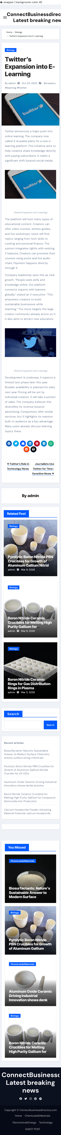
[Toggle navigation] (5, 17)
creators (51, 83)
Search (13, 714)
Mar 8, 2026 (28, 631)
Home (18, 1115)
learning (11, 87)
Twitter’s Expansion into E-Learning (30, 67)
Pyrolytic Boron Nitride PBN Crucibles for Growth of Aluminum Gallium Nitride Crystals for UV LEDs (30, 563)
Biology (11, 50)
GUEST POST (32, 1129)
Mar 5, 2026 (28, 692)
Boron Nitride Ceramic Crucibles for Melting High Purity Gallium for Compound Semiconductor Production (30, 626)
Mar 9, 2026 (28, 569)
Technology (46, 1122)
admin (33, 495)
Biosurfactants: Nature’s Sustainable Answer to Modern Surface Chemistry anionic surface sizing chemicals (27, 754)
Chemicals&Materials (22, 861)
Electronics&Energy (24, 1122)
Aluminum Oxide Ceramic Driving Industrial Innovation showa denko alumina (30, 783)
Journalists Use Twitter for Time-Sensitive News (43, 468)
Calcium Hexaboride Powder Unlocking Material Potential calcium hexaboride (27, 811)
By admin (10, 83)
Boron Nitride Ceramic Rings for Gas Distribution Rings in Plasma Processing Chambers (29, 685)
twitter (23, 87)
